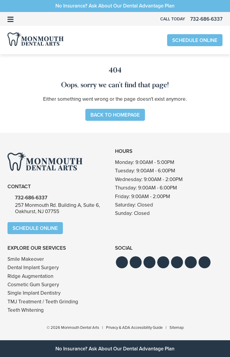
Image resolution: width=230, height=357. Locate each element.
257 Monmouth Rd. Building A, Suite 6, (57, 208)
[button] (122, 262)
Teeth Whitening (25, 310)
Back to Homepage (115, 115)
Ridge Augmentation (30, 276)
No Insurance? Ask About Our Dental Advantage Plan (115, 6)
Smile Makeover (25, 259)
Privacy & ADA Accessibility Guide (134, 327)
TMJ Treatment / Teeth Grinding (42, 301)
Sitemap (177, 327)
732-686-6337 (31, 197)
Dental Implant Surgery (33, 267)
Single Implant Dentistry (33, 293)
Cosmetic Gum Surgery (33, 284)
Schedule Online (194, 40)
